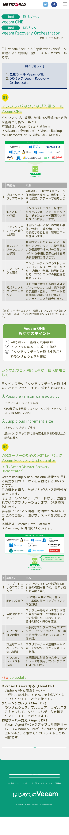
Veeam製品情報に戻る (34, 792)
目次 (34, 66)
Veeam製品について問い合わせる (34, 785)
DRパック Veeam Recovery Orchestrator (29, 80)
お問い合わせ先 (39, 801)
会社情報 (11, 801)
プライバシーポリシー (23, 801)
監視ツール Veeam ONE (27, 74)
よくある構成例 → (34, 751)
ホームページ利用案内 (53, 801)
